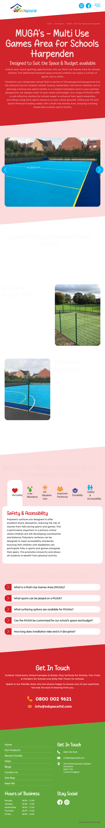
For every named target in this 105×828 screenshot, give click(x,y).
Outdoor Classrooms (16, 675)
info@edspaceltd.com (53, 706)
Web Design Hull (86, 822)
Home (49, 24)
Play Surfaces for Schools (73, 675)
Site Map (10, 777)
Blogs (8, 766)
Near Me (10, 783)
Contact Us (11, 772)
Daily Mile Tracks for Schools (68, 678)
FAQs (8, 761)
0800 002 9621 (54, 699)
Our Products (59, 24)
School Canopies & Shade (43, 675)
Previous (5, 170)
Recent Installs (14, 755)
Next (99, 170)
